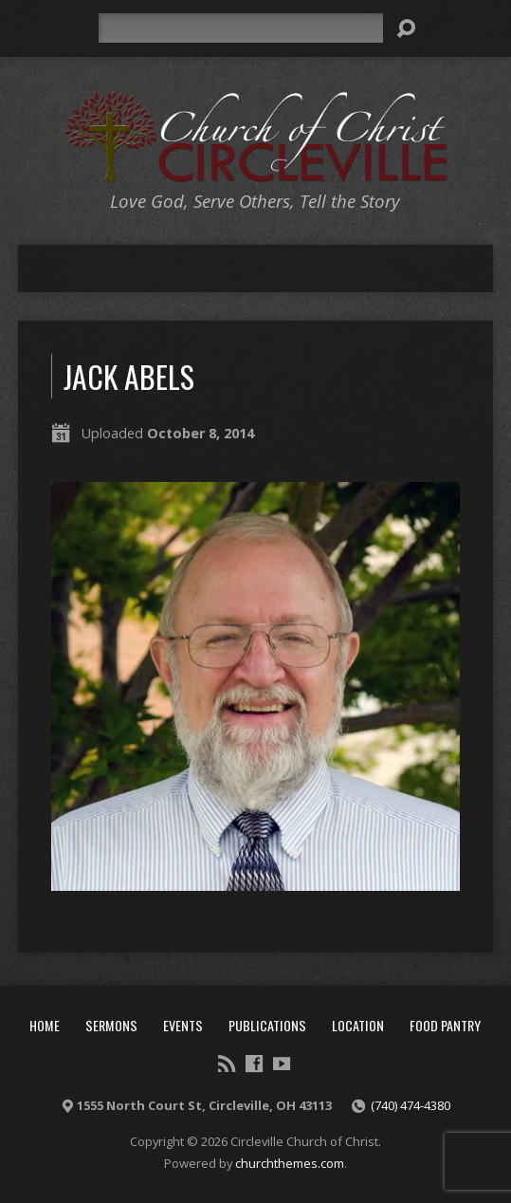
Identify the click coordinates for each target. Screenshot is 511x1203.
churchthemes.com (289, 1163)
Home (44, 1025)
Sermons (111, 1025)
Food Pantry (445, 1025)
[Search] (241, 28)
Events (183, 1025)
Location (358, 1025)
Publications (267, 1025)
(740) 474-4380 (410, 1105)
